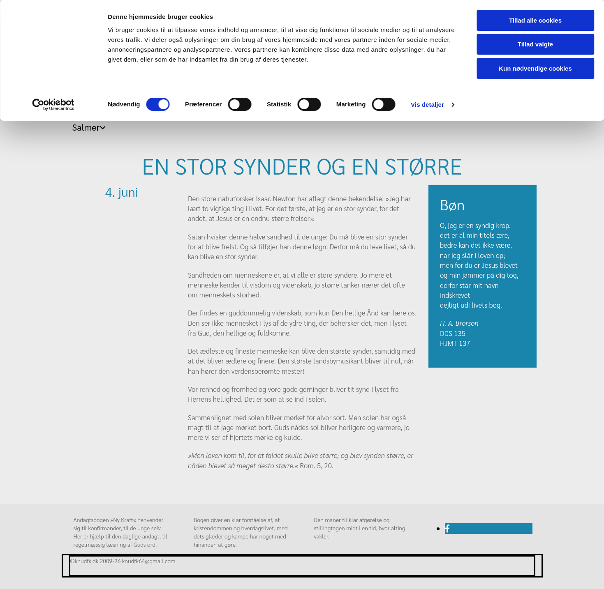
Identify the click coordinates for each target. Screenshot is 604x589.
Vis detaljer (427, 104)
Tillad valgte (535, 44)
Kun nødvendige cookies (535, 68)
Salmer (86, 127)
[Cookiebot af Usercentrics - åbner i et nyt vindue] (53, 105)
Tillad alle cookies (535, 20)
